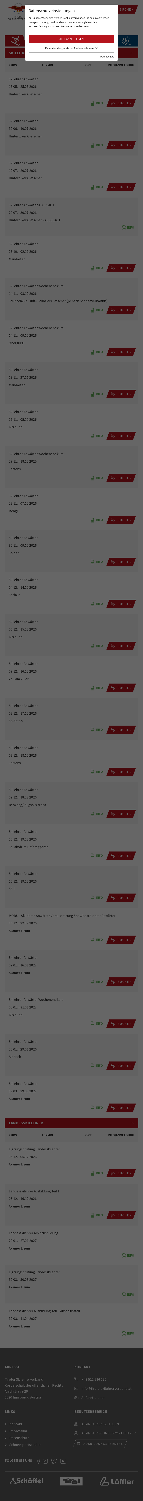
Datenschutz (107, 56)
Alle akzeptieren (71, 39)
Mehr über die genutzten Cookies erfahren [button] (71, 48)
